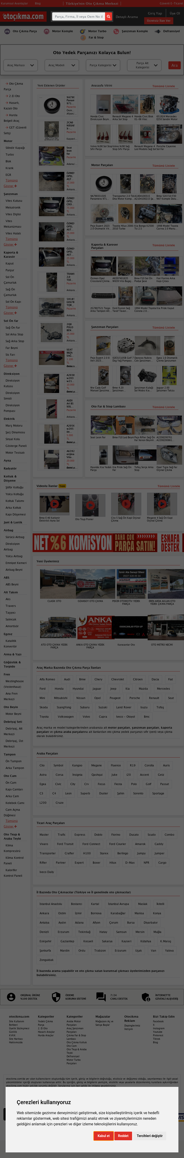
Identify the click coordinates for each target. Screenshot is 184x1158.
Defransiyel (73, 1056)
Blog (155, 1042)
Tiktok (156, 1038)
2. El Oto (43, 1028)
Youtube (157, 1031)
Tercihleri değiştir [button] (150, 1136)
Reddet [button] (123, 1136)
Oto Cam (72, 1045)
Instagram (158, 1028)
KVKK (12, 1035)
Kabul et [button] (104, 1136)
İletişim (128, 1029)
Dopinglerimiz (132, 1025)
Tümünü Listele (163, 407)
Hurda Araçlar (46, 1035)
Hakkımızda (16, 1042)
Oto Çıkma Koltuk (77, 1042)
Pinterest (158, 1035)
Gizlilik (13, 1031)
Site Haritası (16, 1038)
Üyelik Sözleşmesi (19, 1028)
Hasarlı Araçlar (46, 1031)
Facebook (158, 1021)
